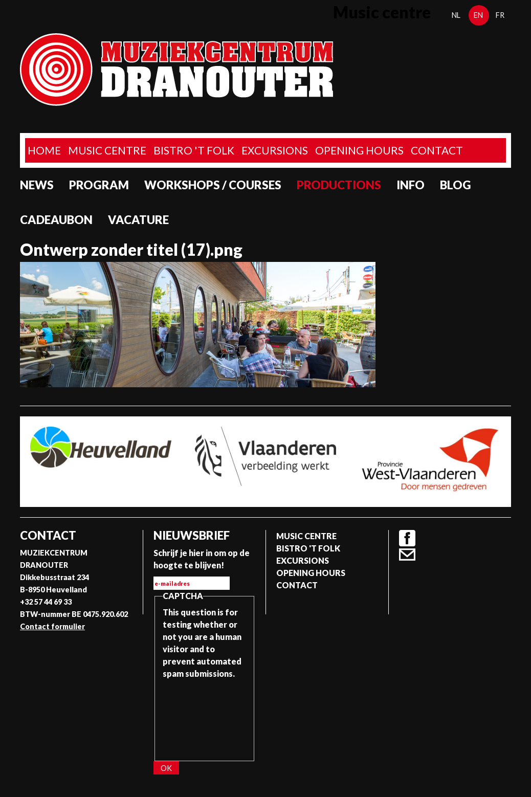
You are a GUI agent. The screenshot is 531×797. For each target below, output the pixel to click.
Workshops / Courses (212, 185)
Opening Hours (359, 150)
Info (410, 185)
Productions (339, 185)
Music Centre (107, 150)
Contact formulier (52, 626)
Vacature (138, 220)
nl (456, 15)
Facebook (407, 538)
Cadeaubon (56, 220)
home (44, 150)
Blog (455, 185)
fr (500, 15)
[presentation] (205, 717)
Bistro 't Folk (193, 150)
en (478, 15)
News (37, 185)
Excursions (274, 150)
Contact (437, 150)
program (99, 185)
